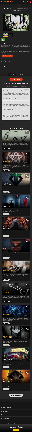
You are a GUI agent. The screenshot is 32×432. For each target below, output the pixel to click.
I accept (16, 430)
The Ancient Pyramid (8, 270)
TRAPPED (19, 10)
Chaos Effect (6, 139)
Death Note (6, 292)
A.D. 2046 (5, 183)
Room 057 (5, 205)
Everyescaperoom (4, 5)
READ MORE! (6, 170)
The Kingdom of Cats (9, 380)
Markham (10, 5)
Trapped (14, 5)
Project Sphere (7, 314)
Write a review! (16, 79)
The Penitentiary (7, 336)
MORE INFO (6, 56)
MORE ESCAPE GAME (16, 395)
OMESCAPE (10, 162)
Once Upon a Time (8, 358)
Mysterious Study (7, 161)
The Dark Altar (6, 227)
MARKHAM (13, 10)
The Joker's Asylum (8, 248)
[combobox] (27, 2)
